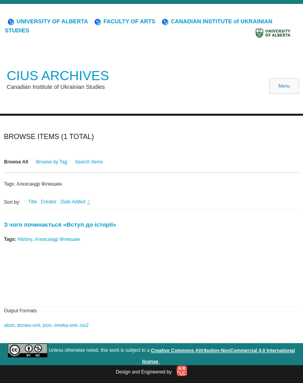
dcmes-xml (28, 325)
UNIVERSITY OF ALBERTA (47, 21)
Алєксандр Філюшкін (57, 239)
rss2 (84, 325)
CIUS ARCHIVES (58, 75)
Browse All (16, 162)
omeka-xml (65, 325)
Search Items (89, 162)
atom (9, 325)
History (24, 239)
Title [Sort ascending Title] (32, 202)
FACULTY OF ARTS (124, 21)
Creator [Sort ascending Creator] (49, 202)
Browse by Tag (51, 162)
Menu (284, 86)
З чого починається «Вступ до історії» (60, 224)
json (47, 325)
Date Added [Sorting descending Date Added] (74, 202)
